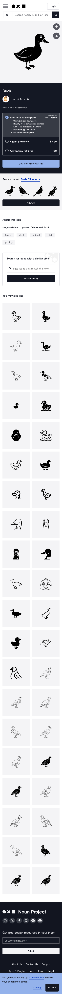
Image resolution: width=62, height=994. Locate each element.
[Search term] (32, 15)
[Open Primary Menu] (5, 6)
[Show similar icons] (56, 36)
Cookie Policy (36, 977)
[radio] (31, 125)
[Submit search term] (55, 15)
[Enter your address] (31, 940)
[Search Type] (8, 15)
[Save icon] (56, 26)
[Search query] (31, 269)
